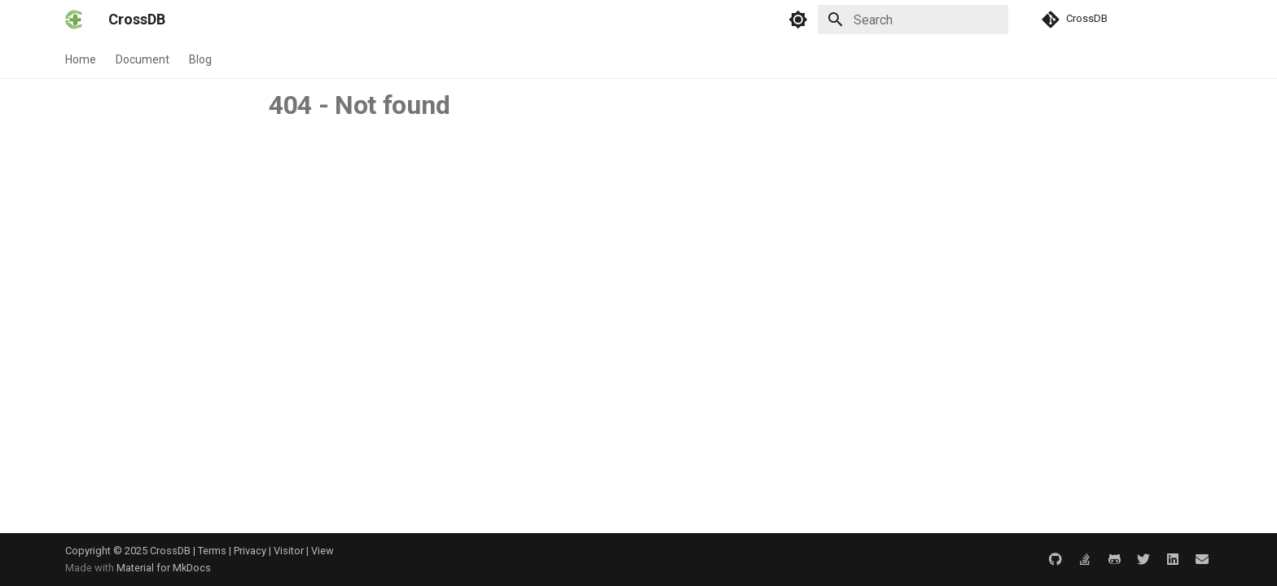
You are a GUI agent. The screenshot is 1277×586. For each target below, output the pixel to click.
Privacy (250, 550)
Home (80, 59)
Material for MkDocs (163, 568)
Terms (212, 550)
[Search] (913, 19)
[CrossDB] (74, 19)
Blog (200, 59)
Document (142, 59)
